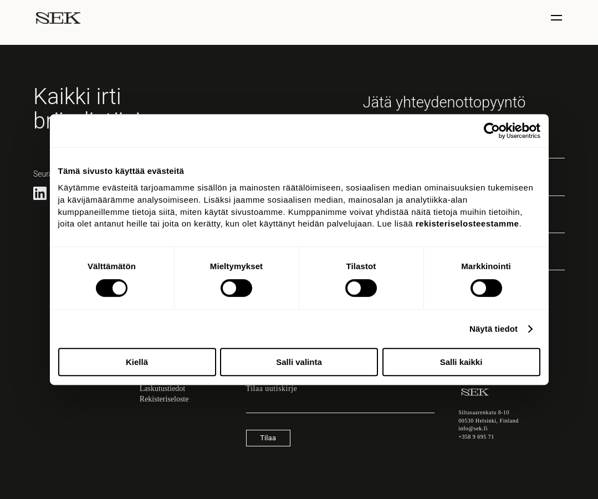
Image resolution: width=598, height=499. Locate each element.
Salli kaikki (461, 362)
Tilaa (268, 438)
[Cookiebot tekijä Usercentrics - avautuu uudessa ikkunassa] (491, 130)
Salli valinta (299, 362)
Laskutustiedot (162, 388)
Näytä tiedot (493, 328)
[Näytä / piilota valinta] (558, 18)
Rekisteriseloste (164, 399)
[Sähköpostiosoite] (340, 407)
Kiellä (137, 362)
